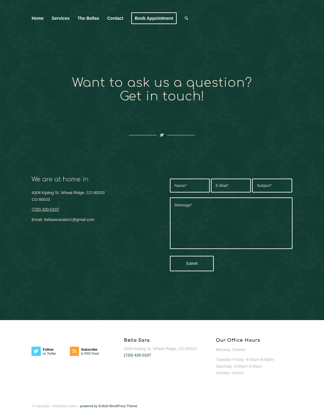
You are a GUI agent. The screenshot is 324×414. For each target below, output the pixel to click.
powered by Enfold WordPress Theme (108, 406)
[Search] (186, 18)
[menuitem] (37, 18)
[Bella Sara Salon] (275, 18)
